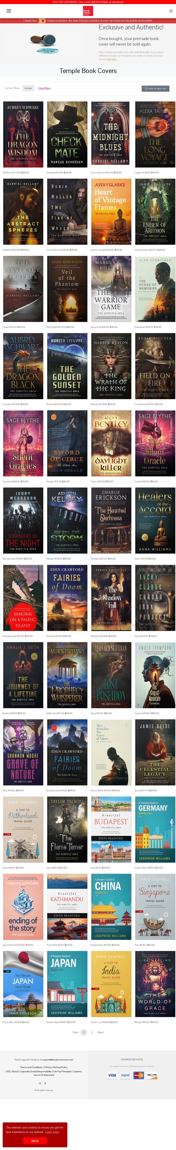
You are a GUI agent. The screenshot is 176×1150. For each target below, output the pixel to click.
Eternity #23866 (99, 415)
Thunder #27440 (11, 415)
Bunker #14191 (10, 736)
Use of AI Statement (44, 1109)
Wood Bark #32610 (56, 335)
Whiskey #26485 (99, 656)
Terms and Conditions (31, 1101)
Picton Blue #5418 (12, 1056)
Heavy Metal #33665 (101, 816)
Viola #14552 (9, 816)
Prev (75, 1067)
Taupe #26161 (10, 335)
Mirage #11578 (53, 495)
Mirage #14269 (142, 1056)
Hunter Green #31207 (146, 255)
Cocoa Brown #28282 (57, 255)
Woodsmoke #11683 (56, 816)
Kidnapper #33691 (144, 335)
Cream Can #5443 (100, 1056)
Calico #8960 (98, 495)
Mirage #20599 (54, 576)
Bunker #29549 (54, 415)
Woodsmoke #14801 (13, 576)
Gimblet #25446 (54, 175)
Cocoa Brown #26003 (102, 175)
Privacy (48, 1101)
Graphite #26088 (12, 255)
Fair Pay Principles (62, 1105)
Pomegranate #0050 (13, 656)
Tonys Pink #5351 (55, 976)
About (15, 1105)
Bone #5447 (9, 896)
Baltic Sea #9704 (55, 736)
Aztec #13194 (141, 576)
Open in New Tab (155, 88)
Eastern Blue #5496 (101, 976)
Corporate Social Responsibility (36, 1105)
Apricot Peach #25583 (14, 976)
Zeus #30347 (141, 656)
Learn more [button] (52, 1132)
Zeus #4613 (52, 896)
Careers (77, 1105)
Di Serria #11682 (54, 656)
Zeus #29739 (142, 816)
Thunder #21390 (99, 576)
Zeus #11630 (97, 736)
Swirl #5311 (96, 896)
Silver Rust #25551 (100, 335)
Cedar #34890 (142, 495)
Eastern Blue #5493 (145, 896)
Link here (111, 59)
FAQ (8, 1105)
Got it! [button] (35, 1140)
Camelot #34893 (11, 495)
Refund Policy (60, 1101)
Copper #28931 (143, 175)
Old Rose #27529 (12, 175)
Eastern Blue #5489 (56, 1056)
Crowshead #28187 (145, 415)
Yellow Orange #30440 (102, 255)
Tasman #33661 (143, 736)
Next (101, 1067)
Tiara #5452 (141, 976)
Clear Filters (45, 88)
